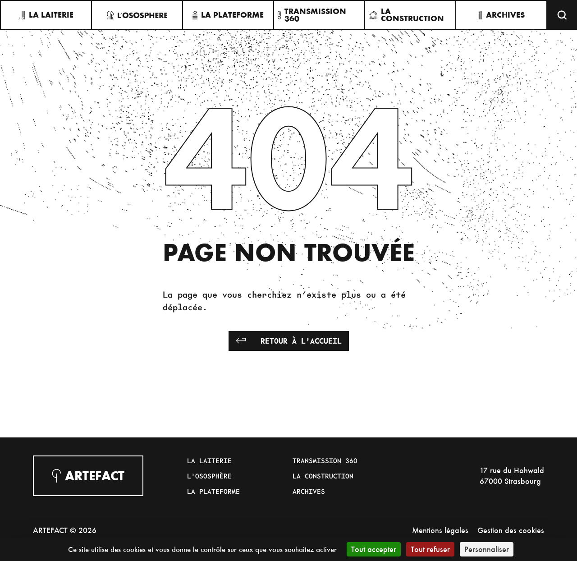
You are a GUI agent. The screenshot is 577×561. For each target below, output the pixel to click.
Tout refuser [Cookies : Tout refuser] (430, 549)
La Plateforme (213, 491)
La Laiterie (209, 460)
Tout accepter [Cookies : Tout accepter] (373, 549)
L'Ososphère (209, 475)
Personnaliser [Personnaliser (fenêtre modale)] (486, 549)
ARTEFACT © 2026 (64, 530)
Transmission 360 (325, 460)
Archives (309, 491)
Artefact (88, 475)
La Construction (323, 475)
